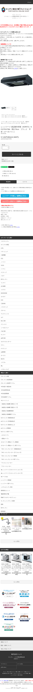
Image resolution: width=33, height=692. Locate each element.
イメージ (25, 181)
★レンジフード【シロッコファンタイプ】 (13, 115)
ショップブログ (13, 675)
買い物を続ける (4, 175)
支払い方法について (10, 671)
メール (6, 16)
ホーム (3, 114)
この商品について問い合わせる (8, 173)
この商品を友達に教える (6, 171)
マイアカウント (4, 663)
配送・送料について (19, 671)
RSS (18, 675)
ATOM (21, 675)
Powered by (16, 688)
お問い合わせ (3, 667)
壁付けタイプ (24, 123)
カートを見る (20, 663)
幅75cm (23, 115)
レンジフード (12, 114)
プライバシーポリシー (17, 673)
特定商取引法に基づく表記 (8, 161)
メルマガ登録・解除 (27, 673)
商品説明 (8, 181)
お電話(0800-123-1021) (19, 16)
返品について (5, 159)
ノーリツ (7, 114)
